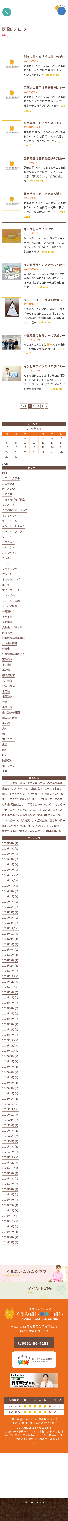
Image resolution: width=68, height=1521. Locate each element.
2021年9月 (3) (10, 1120)
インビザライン (11, 515)
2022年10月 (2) (10, 1050)
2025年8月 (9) (10, 896)
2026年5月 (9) (10, 848)
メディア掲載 (9, 606)
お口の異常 (8, 489)
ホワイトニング (11, 579)
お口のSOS (8, 483)
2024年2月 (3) (10, 965)
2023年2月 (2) (10, 1029)
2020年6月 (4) (10, 1189)
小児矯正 (7, 670)
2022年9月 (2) (10, 1056)
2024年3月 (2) (10, 960)
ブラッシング (9, 569)
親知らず (7, 750)
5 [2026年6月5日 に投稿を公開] (43, 438)
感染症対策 (8, 675)
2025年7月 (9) (10, 901)
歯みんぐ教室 (9, 718)
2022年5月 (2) (10, 1077)
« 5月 (5, 464)
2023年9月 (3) (10, 992)
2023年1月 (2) (10, 1035)
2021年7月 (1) (10, 1130)
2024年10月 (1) (10, 933)
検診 (4, 702)
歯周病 (6, 723)
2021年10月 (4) (10, 1114)
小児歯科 (7, 664)
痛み (4, 728)
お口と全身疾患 (11, 478)
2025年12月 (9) (10, 875)
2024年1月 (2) (10, 971)
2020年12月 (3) (10, 1157)
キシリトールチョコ (13, 526)
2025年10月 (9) (10, 886)
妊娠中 (6, 648)
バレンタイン (9, 553)
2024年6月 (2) (10, 949)
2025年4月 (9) (10, 917)
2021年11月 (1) (10, 1109)
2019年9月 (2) (10, 1226)
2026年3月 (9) (10, 859)
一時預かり (8, 611)
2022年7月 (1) (10, 1066)
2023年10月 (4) (10, 987)
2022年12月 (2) (10, 1040)
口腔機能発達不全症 (13, 638)
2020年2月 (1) (10, 1205)
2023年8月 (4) (10, 997)
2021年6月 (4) (10, 1136)
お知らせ (7, 494)
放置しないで (9, 686)
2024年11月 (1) (10, 928)
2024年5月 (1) (10, 955)
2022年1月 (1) (10, 1098)
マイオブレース (11, 590)
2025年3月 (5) (10, 923)
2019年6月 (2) (10, 1237)
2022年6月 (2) (10, 1072)
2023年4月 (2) (10, 1019)
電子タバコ (8, 766)
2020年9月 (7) (10, 1173)
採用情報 (7, 680)
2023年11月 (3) (10, 981)
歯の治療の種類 (11, 712)
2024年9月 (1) (10, 939)
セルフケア (8, 547)
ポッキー (7, 585)
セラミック (8, 542)
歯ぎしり (7, 707)
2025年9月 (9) (10, 891)
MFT (4, 473)
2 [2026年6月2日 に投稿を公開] (16, 438)
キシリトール (9, 521)
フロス (6, 563)
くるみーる (8, 505)
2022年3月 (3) (10, 1088)
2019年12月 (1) (10, 1216)
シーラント (8, 537)
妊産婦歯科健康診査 (13, 654)
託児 (4, 755)
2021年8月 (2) (10, 1125)
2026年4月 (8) (10, 854)
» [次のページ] (46, 406)
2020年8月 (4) (10, 1178)
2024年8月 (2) (10, 944)
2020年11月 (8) (10, 1162)
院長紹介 (7, 760)
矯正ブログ (8, 739)
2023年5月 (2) (10, 1013)
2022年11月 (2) (10, 1045)
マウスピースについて (38, 229)
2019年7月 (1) (10, 1232)
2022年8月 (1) (10, 1061)
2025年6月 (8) (10, 907)
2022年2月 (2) (10, 1093)
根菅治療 (7, 696)
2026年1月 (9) (10, 870)
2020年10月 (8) (10, 1168)
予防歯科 (7, 622)
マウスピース (9, 595)
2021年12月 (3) (10, 1104)
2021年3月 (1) (10, 1146)
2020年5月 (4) (10, 1194)
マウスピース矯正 (12, 600)
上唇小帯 (7, 616)
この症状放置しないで (14, 510)
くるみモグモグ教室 (13, 499)
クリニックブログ (12, 531)
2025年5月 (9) (10, 912)
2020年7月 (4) (10, 1184)
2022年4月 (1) (10, 1082)
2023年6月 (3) (10, 1008)
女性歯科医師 (9, 643)
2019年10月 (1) (10, 1221)
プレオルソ (8, 574)
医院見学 (7, 632)
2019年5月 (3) (10, 1242)
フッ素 (6, 558)
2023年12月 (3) (10, 976)
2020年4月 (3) (10, 1200)
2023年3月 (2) (10, 1024)
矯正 (4, 734)
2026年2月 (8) (10, 864)
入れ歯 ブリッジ (12, 627)
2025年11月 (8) (10, 880)
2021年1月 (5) (10, 1152)
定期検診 (7, 659)
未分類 (6, 691)
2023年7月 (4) (10, 1003)
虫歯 (4, 744)
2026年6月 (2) (10, 843)
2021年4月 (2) (10, 1141)
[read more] (53, 74)
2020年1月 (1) (10, 1210)
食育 (4, 771)
